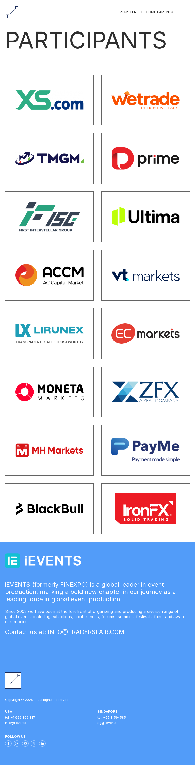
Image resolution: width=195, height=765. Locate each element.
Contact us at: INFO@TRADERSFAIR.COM (64, 632)
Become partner (157, 12)
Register (128, 12)
